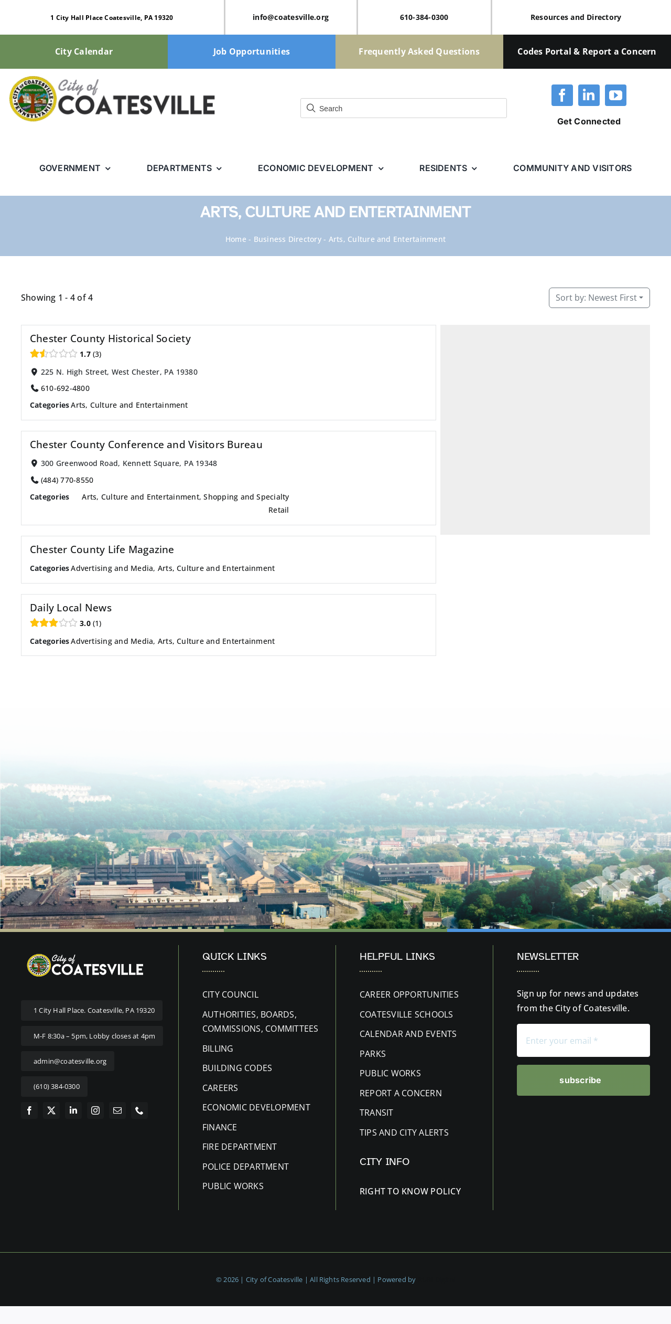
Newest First (596, 297)
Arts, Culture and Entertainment (129, 405)
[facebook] (562, 95)
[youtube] (615, 95)
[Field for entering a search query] (403, 108)
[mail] (117, 1110)
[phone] (139, 1110)
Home (235, 239)
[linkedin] (589, 95)
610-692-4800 (65, 388)
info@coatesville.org (291, 17)
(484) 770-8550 (67, 480)
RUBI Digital (436, 1279)
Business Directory (287, 239)
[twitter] (51, 1110)
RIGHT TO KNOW (394, 1191)
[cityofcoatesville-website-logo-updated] (112, 78)
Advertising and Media (112, 568)
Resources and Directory (576, 17)
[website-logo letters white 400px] (84, 954)
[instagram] (95, 1110)
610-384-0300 (424, 17)
